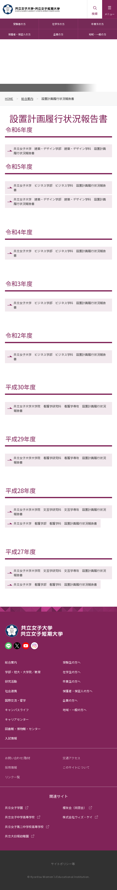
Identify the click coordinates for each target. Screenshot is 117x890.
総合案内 (27, 98)
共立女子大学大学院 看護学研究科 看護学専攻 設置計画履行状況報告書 (60, 408)
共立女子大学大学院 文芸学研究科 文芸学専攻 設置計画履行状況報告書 (60, 511)
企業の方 (58, 34)
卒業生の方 (97, 24)
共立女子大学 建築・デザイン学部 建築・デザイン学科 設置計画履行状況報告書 (60, 150)
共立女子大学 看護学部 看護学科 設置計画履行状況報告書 (55, 523)
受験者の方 (19, 24)
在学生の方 (58, 24)
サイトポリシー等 (63, 864)
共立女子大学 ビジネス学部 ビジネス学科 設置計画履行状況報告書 (60, 187)
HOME (9, 98)
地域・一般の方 (97, 34)
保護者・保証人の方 (19, 34)
